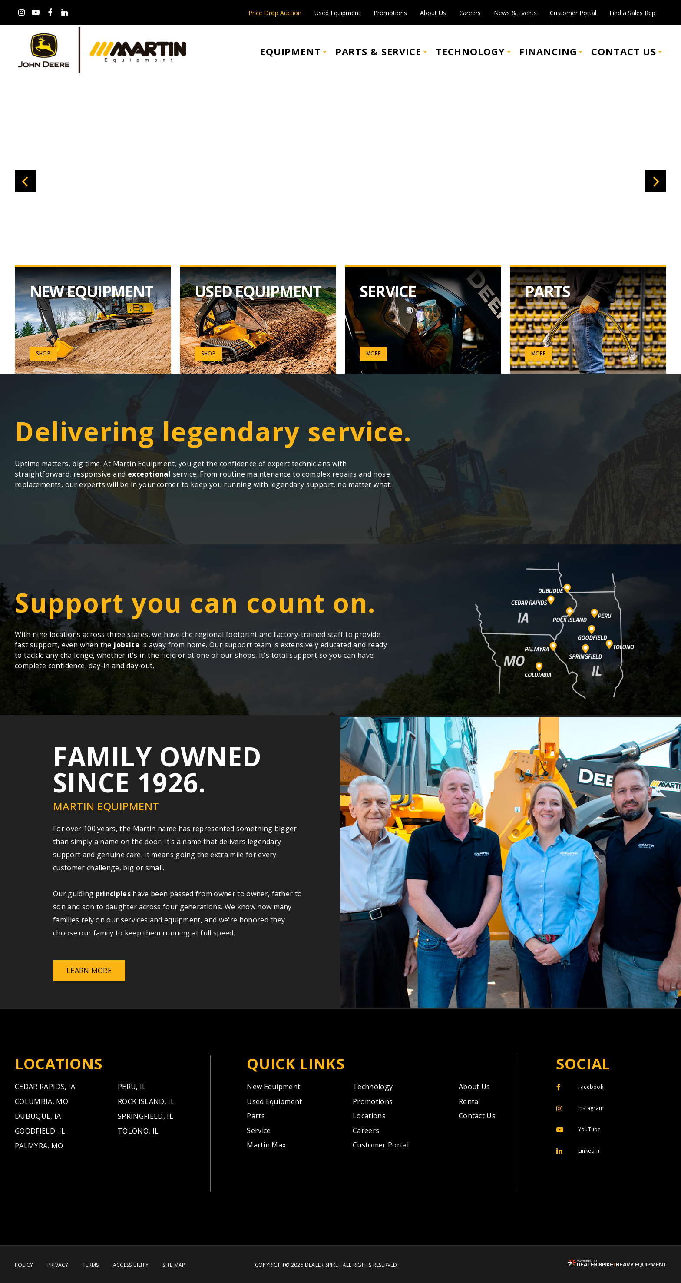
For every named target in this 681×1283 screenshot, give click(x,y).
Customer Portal (573, 13)
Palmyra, (39, 1145)
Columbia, (41, 1101)
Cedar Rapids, (45, 1086)
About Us (433, 13)
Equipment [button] (290, 51)
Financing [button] (548, 51)
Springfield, (145, 1116)
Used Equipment (337, 13)
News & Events (515, 13)
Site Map (173, 1265)
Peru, (132, 1086)
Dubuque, (38, 1116)
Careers (470, 13)
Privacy (58, 1265)
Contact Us (477, 1115)
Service (259, 1130)
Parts (256, 1115)
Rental (469, 1101)
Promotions (390, 13)
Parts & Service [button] (378, 51)
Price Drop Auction (274, 13)
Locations (369, 1115)
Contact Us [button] (623, 51)
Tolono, (138, 1130)
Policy (24, 1265)
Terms (91, 1265)
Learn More (89, 970)
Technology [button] (470, 51)
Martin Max (266, 1144)
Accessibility (131, 1265)
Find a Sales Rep (632, 13)
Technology (373, 1086)
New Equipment (273, 1086)
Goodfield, (40, 1130)
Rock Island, (146, 1101)
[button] (25, 181)
